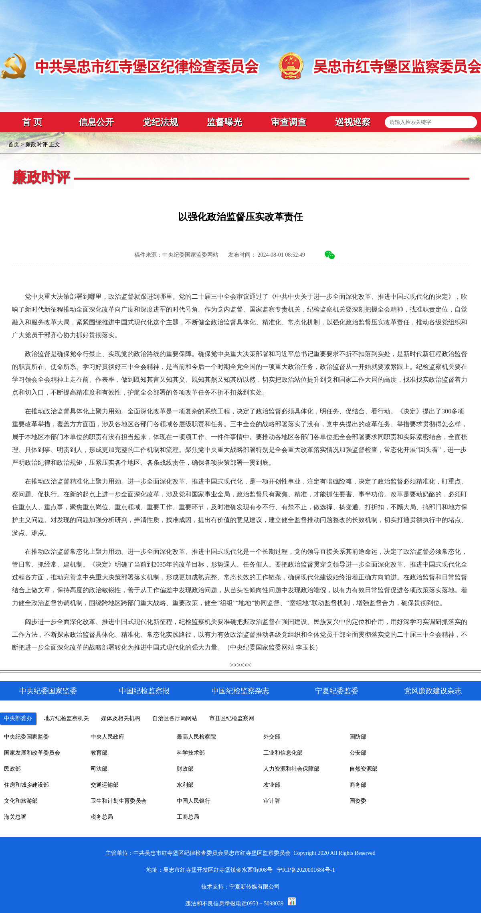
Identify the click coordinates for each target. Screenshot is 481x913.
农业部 (271, 785)
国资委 (358, 801)
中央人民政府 (107, 737)
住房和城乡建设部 (26, 785)
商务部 (358, 785)
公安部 (358, 753)
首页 (13, 145)
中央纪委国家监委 (26, 737)
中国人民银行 (193, 801)
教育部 (99, 753)
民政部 (12, 769)
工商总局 (188, 817)
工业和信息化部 (283, 753)
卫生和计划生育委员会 (119, 801)
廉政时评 (36, 145)
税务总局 (102, 817)
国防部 (358, 737)
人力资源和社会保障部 (291, 769)
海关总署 (15, 817)
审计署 (271, 801)
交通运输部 (105, 785)
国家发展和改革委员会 (32, 753)
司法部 (99, 769)
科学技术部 (191, 753)
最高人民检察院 (196, 737)
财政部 (185, 769)
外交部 (271, 737)
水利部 (185, 785)
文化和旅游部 (21, 801)
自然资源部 (364, 769)
